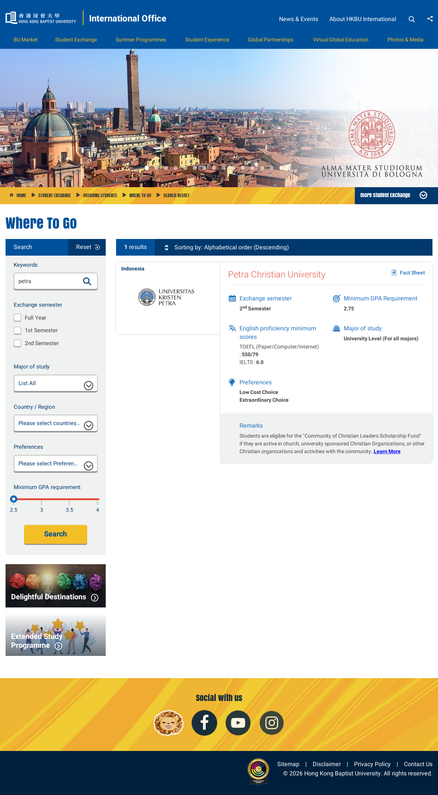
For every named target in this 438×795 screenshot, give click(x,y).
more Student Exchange (385, 195)
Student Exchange (76, 39)
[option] (219, 118)
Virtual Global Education (341, 39)
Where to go (140, 195)
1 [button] (147, 168)
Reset (83, 247)
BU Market (26, 39)
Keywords (26, 265)
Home (21, 195)
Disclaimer (327, 764)
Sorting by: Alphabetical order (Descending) (226, 247)
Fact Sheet (412, 276)
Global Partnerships (270, 39)
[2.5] (13, 499)
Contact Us (418, 764)
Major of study (32, 366)
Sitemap (288, 764)
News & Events (298, 19)
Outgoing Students (100, 195)
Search (55, 534)
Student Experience (207, 39)
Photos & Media (405, 39)
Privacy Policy (372, 764)
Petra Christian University (276, 278)
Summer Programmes (141, 39)
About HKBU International (362, 19)
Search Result (176, 195)
